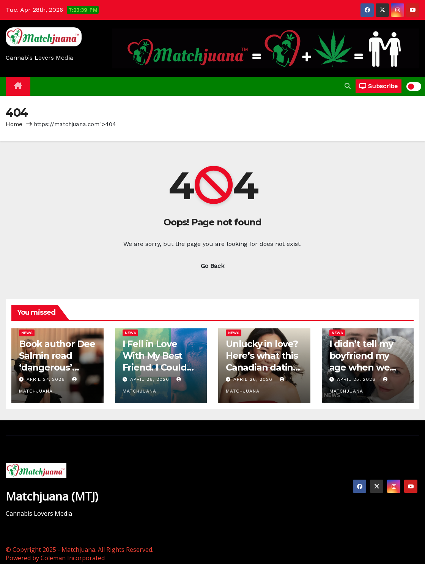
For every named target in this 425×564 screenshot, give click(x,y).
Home (14, 124)
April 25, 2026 (357, 379)
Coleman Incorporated (73, 558)
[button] (348, 86)
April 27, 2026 (47, 379)
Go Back (212, 265)
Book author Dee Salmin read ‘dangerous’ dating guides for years (57, 367)
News (26, 333)
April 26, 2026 (150, 379)
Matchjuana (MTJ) (52, 496)
